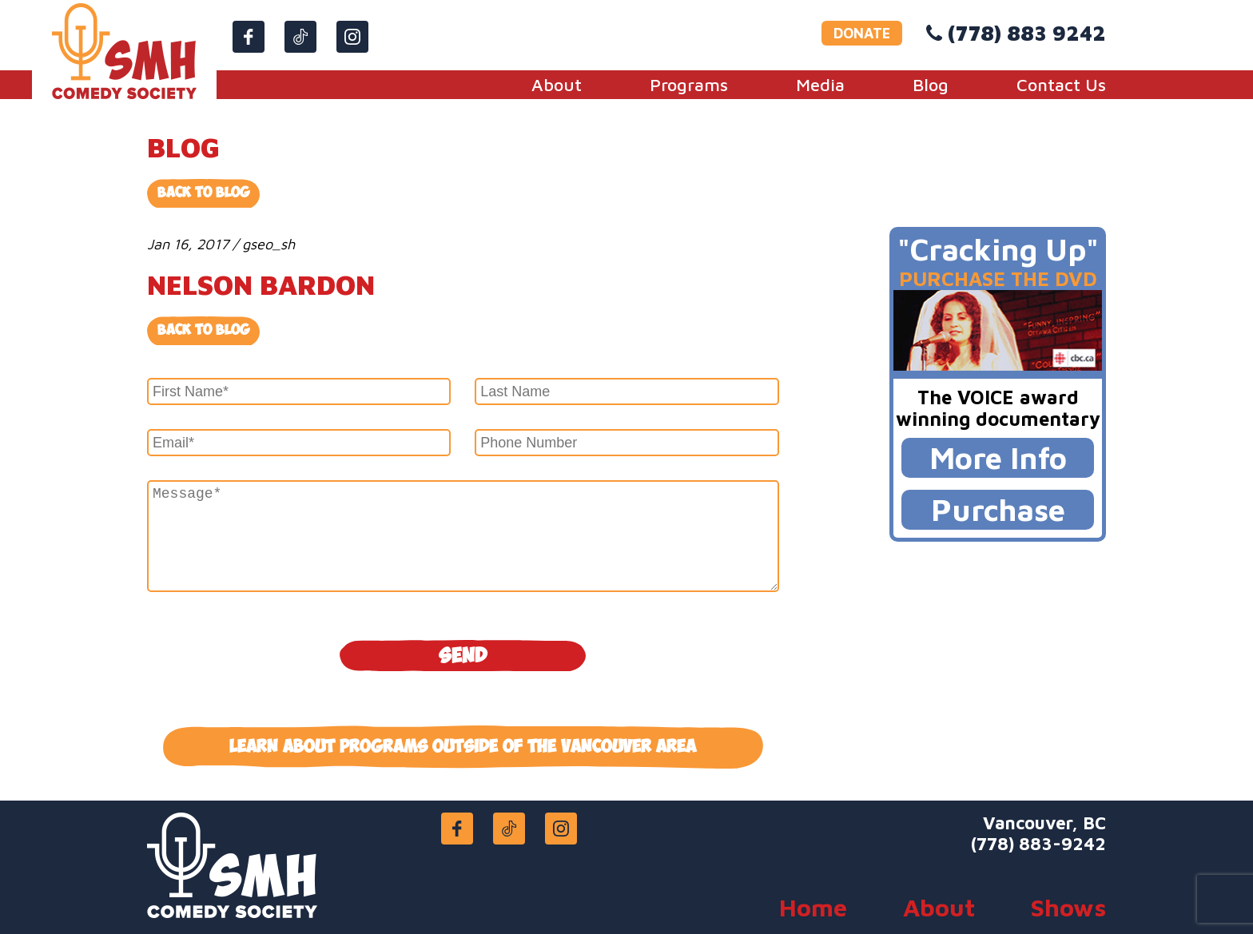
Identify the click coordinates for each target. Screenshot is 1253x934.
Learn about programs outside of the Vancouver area (462, 747)
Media (820, 84)
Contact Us (1061, 84)
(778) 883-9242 (1038, 843)
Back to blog (203, 330)
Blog (931, 84)
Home (813, 907)
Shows (1068, 907)
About (556, 84)
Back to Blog (203, 193)
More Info (998, 457)
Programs (689, 84)
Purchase (998, 509)
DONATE (861, 33)
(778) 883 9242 (1027, 33)
